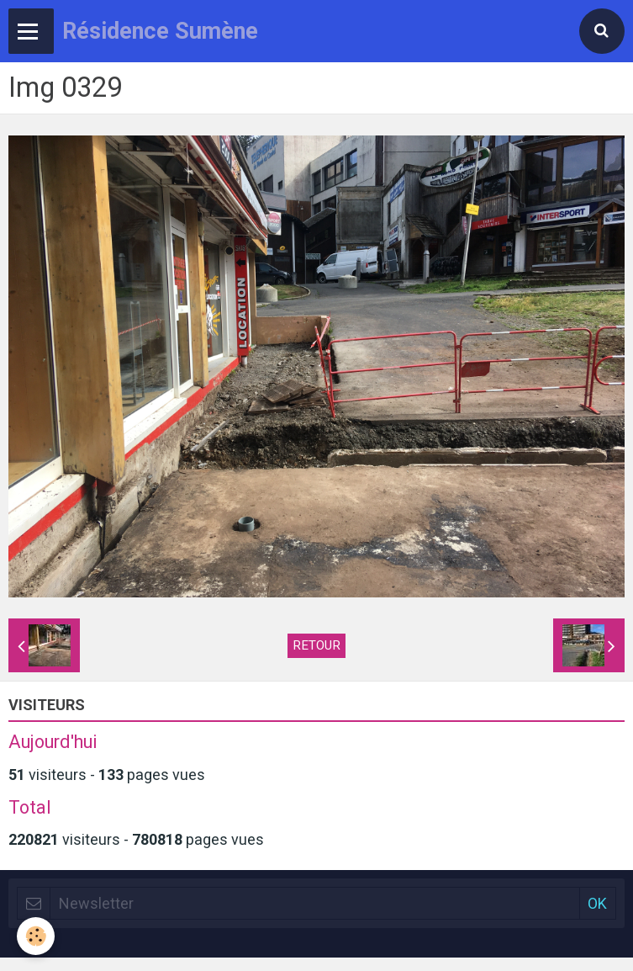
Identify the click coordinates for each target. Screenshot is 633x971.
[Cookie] (36, 936)
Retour (316, 645)
